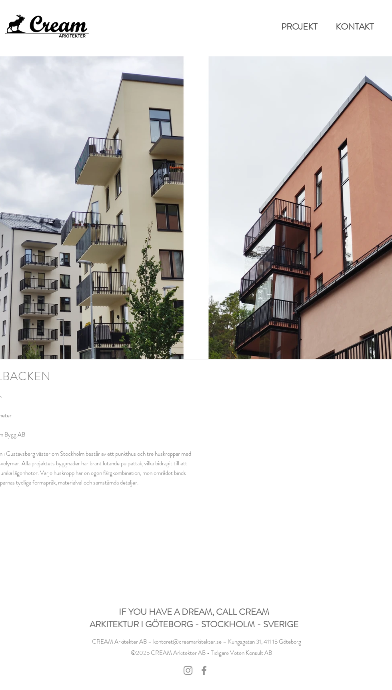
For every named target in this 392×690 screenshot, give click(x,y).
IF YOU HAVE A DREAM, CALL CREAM (194, 612)
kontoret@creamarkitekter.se (187, 641)
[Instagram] (188, 670)
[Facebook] (204, 670)
